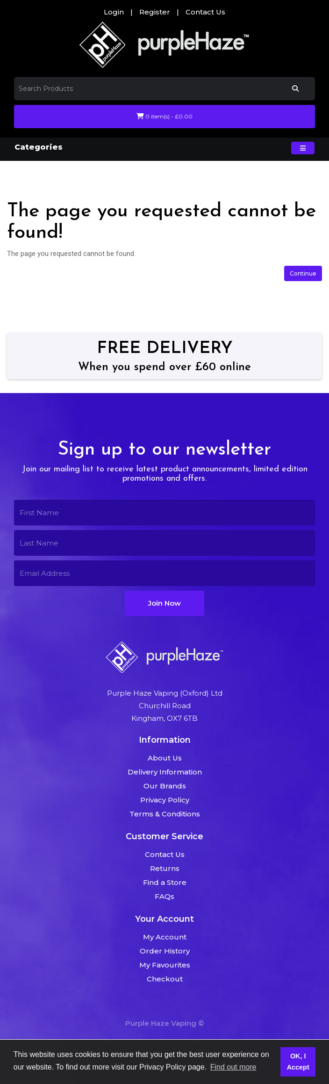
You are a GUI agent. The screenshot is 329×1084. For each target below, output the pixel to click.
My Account (164, 936)
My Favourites (164, 964)
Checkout (165, 978)
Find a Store (164, 882)
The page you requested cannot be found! (120, 173)
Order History (165, 950)
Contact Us (205, 11)
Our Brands (164, 785)
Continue (303, 273)
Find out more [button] (233, 1067)
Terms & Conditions (164, 813)
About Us (165, 757)
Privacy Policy (164, 799)
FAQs (164, 896)
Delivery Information (165, 771)
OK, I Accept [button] (298, 1061)
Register (154, 11)
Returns (164, 868)
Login (114, 11)
